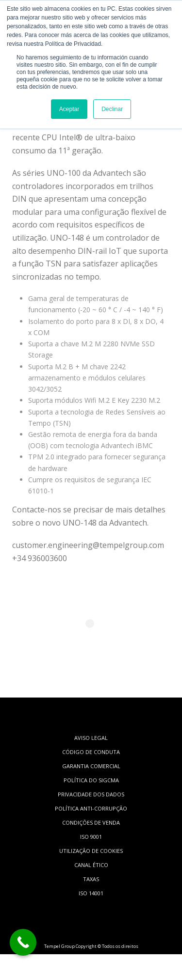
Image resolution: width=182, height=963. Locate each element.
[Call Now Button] (23, 942)
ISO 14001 (91, 893)
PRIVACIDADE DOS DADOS (91, 794)
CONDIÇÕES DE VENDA (91, 822)
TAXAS (91, 879)
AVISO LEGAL (91, 737)
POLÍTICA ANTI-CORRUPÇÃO (91, 808)
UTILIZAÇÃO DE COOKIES (91, 850)
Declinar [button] (112, 109)
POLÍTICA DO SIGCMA (91, 780)
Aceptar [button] (69, 109)
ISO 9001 (91, 836)
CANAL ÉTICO (91, 865)
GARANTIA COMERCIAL (91, 766)
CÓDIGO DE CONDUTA (91, 751)
